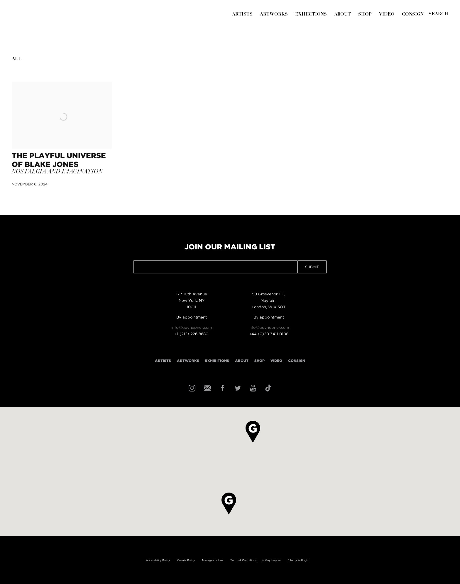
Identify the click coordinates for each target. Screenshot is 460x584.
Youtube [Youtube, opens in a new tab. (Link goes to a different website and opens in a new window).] (252, 387)
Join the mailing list (206, 387)
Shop (365, 14)
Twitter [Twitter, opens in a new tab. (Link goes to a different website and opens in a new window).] (237, 387)
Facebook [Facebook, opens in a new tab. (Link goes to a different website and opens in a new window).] (221, 387)
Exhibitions (311, 14)
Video (387, 14)
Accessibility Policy (158, 560)
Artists (242, 14)
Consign (413, 14)
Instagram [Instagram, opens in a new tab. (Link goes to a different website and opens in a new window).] (191, 387)
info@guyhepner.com (191, 327)
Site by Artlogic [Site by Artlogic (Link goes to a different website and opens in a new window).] (298, 560)
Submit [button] (312, 267)
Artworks (274, 14)
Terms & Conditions (243, 560)
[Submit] (438, 14)
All (16, 59)
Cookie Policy (186, 560)
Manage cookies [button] (212, 560)
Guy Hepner (48, 26)
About (342, 14)
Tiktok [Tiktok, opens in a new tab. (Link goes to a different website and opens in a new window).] (267, 387)
